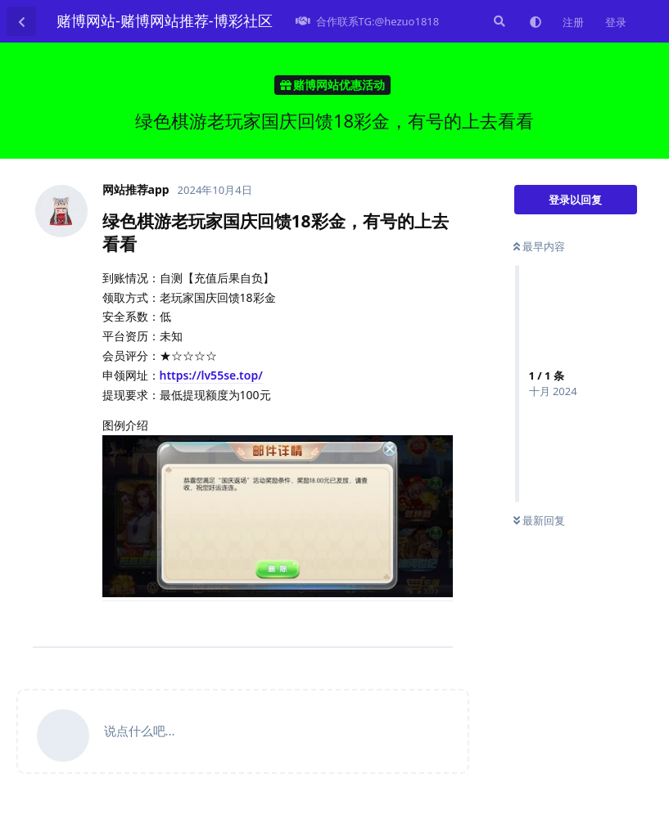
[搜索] (498, 21)
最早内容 (539, 246)
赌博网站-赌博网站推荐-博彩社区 (165, 20)
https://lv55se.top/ (211, 375)
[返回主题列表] (21, 21)
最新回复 (539, 520)
